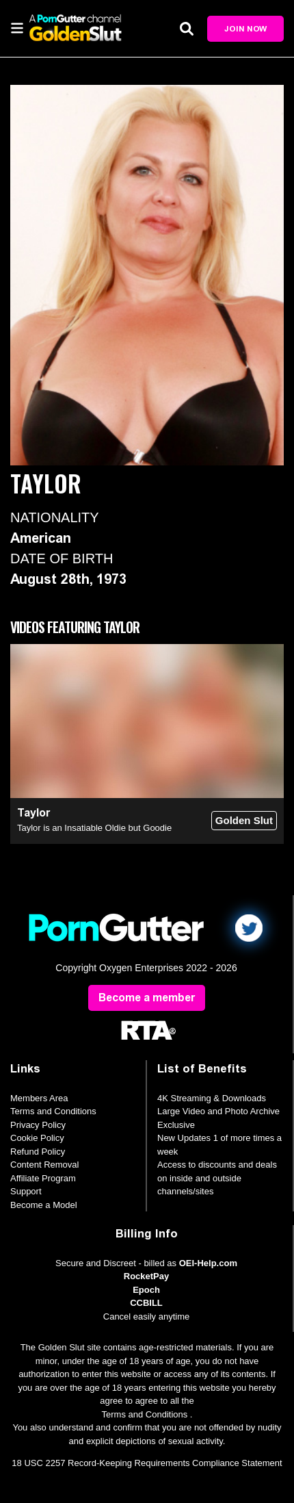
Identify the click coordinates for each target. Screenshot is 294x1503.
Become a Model (43, 1205)
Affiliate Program (43, 1178)
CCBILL (146, 1303)
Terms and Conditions (53, 1111)
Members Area (39, 1098)
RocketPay (146, 1276)
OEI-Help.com (208, 1263)
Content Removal (44, 1164)
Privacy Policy (38, 1125)
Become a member (146, 997)
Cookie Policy (37, 1138)
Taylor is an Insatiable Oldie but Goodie (94, 828)
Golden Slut (244, 820)
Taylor (33, 812)
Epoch (146, 1290)
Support (26, 1191)
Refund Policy (37, 1151)
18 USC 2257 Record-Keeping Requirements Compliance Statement (147, 1463)
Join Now (245, 29)
